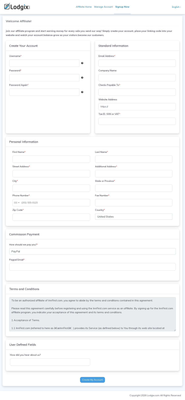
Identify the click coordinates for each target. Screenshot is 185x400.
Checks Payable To (109, 85)
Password (15, 71)
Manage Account (103, 6)
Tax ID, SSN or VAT (109, 114)
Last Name (101, 152)
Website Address (108, 99)
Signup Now (122, 6)
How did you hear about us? (25, 354)
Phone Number (21, 195)
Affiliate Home (84, 6)
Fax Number (102, 195)
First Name (19, 152)
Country (100, 210)
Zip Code (18, 210)
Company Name (107, 70)
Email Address (107, 56)
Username (15, 56)
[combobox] (16, 202)
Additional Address (106, 167)
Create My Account (92, 379)
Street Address (21, 167)
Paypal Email (17, 260)
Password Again (18, 85)
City (15, 181)
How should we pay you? (23, 245)
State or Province (105, 181)
